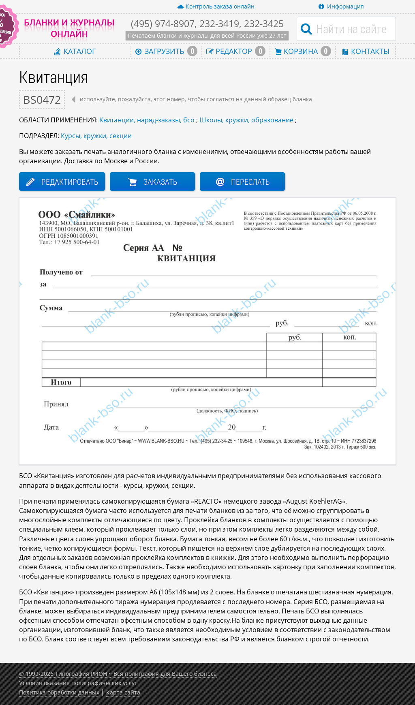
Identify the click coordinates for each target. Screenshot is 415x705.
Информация (341, 6)
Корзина (302, 51)
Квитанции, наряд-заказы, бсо (147, 119)
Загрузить (166, 51)
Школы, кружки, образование (246, 119)
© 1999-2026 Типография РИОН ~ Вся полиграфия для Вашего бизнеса (118, 673)
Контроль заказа (216, 6)
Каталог (75, 51)
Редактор (235, 51)
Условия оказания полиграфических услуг (78, 683)
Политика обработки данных (59, 692)
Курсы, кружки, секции (96, 135)
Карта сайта (123, 692)
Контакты (365, 51)
